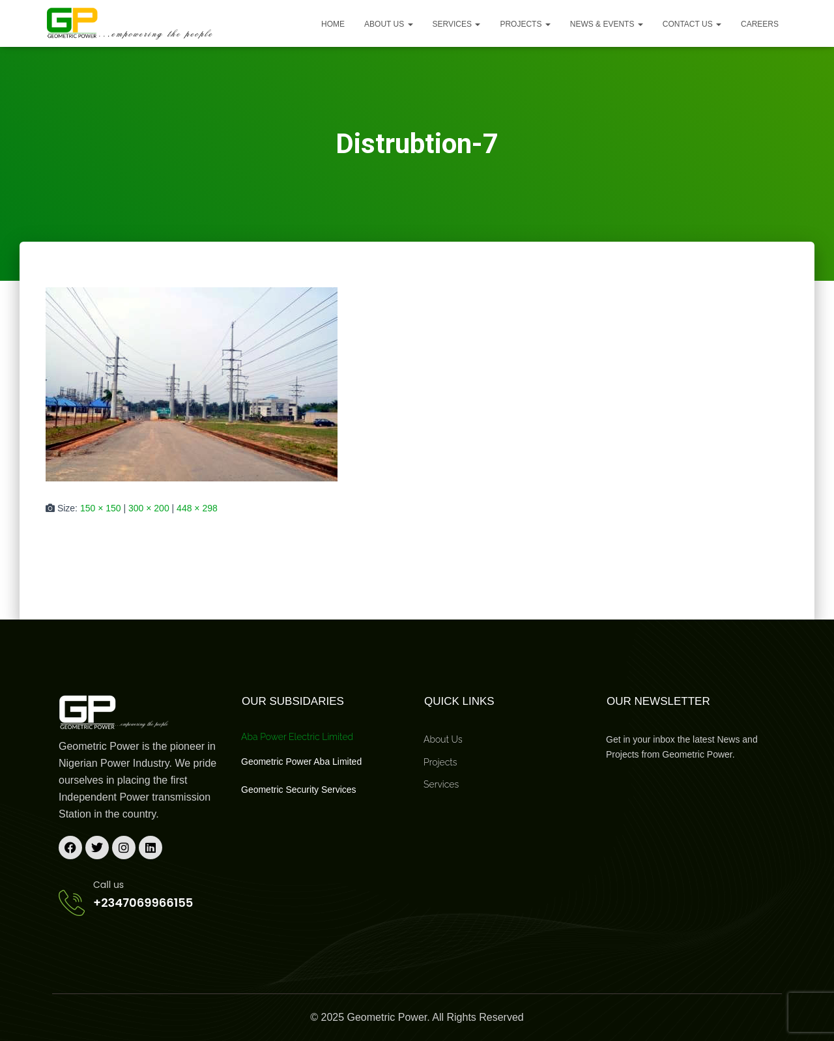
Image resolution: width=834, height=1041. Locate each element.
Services (457, 24)
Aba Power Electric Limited (297, 737)
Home (333, 24)
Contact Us (692, 24)
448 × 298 (197, 508)
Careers (760, 24)
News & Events (606, 24)
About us (388, 24)
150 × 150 (100, 508)
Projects (525, 24)
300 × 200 (148, 508)
